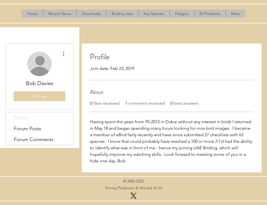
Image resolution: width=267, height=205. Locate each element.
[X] (133, 195)
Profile (21, 118)
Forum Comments (33, 139)
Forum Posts (27, 129)
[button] (91, 14)
